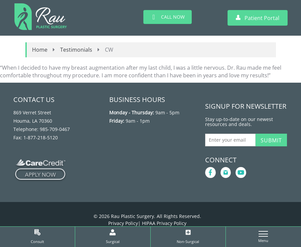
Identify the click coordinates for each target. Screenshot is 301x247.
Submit (271, 140)
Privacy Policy (123, 223)
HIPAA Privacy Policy (164, 223)
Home (39, 49)
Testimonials (76, 49)
